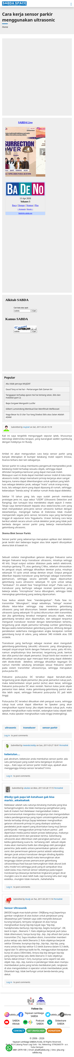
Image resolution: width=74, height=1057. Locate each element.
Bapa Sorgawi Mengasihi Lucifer (20, 403)
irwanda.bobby (29, 745)
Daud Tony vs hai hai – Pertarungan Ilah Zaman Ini (29, 389)
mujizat (26, 427)
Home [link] (5, 27)
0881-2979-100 (19, 1049)
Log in (7, 735)
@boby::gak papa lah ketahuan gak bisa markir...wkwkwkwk (29, 798)
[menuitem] (5, 27)
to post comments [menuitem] (16, 735)
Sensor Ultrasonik (15, 908)
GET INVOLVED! (36, 1030)
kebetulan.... (12, 754)
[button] (71, 4)
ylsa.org (60, 1049)
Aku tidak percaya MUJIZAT (18, 383)
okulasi (27, 788)
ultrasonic (10, 727)
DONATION (54, 1030)
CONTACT (19, 1030)
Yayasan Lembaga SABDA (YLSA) (27, 1041)
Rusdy (28, 899)
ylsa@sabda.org (42, 1049)
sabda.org (37, 1052)
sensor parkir (49, 727)
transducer (29, 727)
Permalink (63, 745)
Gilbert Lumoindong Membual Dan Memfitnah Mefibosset (32, 409)
